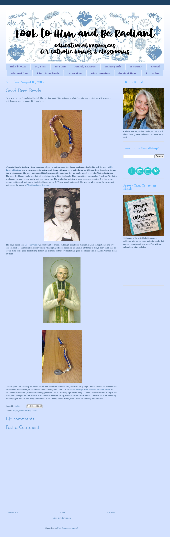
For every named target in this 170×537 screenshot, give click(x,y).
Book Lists (60, 66)
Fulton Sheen (75, 73)
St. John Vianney (32, 245)
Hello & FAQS (18, 66)
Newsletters (152, 73)
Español (155, 66)
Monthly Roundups (85, 66)
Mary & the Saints (48, 73)
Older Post (110, 512)
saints (34, 410)
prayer (15, 410)
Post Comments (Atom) (67, 528)
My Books (40, 66)
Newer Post (13, 512)
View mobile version (62, 518)
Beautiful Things (127, 73)
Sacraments (136, 66)
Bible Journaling (100, 73)
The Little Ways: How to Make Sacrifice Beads (89, 389)
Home (62, 512)
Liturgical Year (19, 73)
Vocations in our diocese (37, 185)
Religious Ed (25, 410)
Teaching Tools (113, 66)
